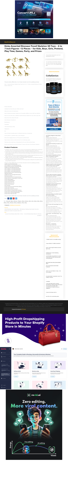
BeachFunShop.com (10, 42)
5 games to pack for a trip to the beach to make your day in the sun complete (54, 165)
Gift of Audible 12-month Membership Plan (13, 165)
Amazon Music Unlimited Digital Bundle (12, 192)
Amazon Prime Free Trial (9, 181)
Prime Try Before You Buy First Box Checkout (13, 190)
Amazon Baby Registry (9, 179)
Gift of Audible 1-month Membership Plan (12, 171)
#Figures (19, 201)
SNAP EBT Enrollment (8, 173)
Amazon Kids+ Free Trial (9, 187)
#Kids (38, 201)
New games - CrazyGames (51, 223)
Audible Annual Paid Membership (11, 164)
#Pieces (5, 202)
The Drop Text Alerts (8, 175)
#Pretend (11, 202)
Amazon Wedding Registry (10, 180)
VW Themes (23, 309)
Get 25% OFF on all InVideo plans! (52, 296)
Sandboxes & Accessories (15, 205)
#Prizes (15, 202)
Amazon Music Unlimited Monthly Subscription (13, 191)
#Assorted (8, 201)
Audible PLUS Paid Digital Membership (12, 167)
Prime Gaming (7, 185)
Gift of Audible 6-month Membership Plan (13, 169)
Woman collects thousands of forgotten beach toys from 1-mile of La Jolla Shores (53, 175)
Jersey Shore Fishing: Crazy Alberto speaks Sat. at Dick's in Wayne (54, 195)
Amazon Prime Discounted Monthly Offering (13, 186)
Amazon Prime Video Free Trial (10, 193)
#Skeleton (19, 202)
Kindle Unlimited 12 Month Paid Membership (13, 172)
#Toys (26, 202)
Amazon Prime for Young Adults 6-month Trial (13, 178)
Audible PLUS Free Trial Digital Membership (13, 174)
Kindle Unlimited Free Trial (9, 183)
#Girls (30, 201)
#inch (32, 201)
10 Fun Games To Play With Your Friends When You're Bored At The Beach (53, 156)
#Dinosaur (15, 201)
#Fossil (23, 201)
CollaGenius (52, 75)
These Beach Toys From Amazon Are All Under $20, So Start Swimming (53, 184)
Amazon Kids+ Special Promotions (11, 188)
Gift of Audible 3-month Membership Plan (13, 168)
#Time (23, 202)
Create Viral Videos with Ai (51, 292)
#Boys (12, 201)
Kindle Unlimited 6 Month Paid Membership (13, 177)
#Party (41, 201)
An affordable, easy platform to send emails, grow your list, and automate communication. (53, 257)
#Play (8, 202)
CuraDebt (48, 281)
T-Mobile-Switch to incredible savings (53, 239)
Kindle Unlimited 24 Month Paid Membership (13, 166)
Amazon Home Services (9, 184)
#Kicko (35, 201)
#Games (26, 201)
